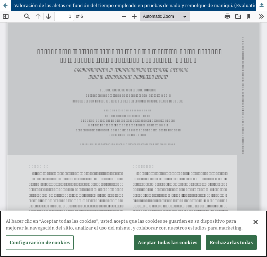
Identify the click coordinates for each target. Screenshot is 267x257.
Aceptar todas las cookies (167, 243)
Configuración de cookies (40, 243)
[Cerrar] (255, 223)
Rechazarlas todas (231, 243)
